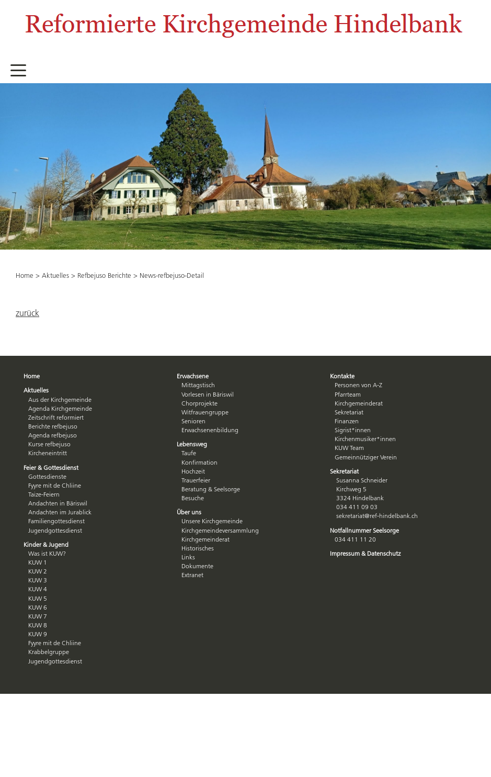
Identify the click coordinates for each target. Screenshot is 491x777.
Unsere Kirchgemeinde (212, 521)
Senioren (193, 421)
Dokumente (197, 566)
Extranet (192, 575)
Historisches (197, 548)
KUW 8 (37, 625)
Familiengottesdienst (56, 521)
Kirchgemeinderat (205, 539)
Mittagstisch (198, 385)
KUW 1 (37, 562)
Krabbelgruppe (48, 652)
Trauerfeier (195, 480)
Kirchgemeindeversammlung (220, 530)
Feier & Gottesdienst (51, 467)
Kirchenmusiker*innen (365, 439)
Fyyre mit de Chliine (54, 485)
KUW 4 (37, 589)
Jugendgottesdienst (55, 530)
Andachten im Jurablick (60, 512)
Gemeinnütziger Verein (366, 457)
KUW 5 (37, 598)
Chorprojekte (199, 403)
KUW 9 (37, 634)
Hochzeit (193, 471)
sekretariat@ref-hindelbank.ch (377, 516)
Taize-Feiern (44, 494)
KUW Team (349, 448)
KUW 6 (37, 607)
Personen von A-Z (358, 385)
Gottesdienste (47, 476)
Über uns (189, 512)
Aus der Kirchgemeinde (60, 399)
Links (188, 557)
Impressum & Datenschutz (365, 553)
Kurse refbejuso (49, 444)
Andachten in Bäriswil (57, 503)
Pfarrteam (348, 394)
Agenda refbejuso (52, 435)
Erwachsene (193, 376)
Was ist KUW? (47, 553)
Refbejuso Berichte (104, 275)
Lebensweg (192, 444)
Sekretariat (349, 412)
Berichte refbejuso (52, 426)
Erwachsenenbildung (209, 430)
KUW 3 (37, 580)
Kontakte (342, 376)
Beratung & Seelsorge (210, 489)
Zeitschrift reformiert (56, 417)
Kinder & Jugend (46, 544)
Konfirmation (199, 462)
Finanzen (347, 421)
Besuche (192, 498)
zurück (27, 313)
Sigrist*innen (353, 430)
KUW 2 (37, 571)
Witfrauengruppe (205, 412)
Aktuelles (55, 275)
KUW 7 (37, 616)
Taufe (188, 453)
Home (24, 275)
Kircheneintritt (47, 453)
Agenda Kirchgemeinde (60, 408)
